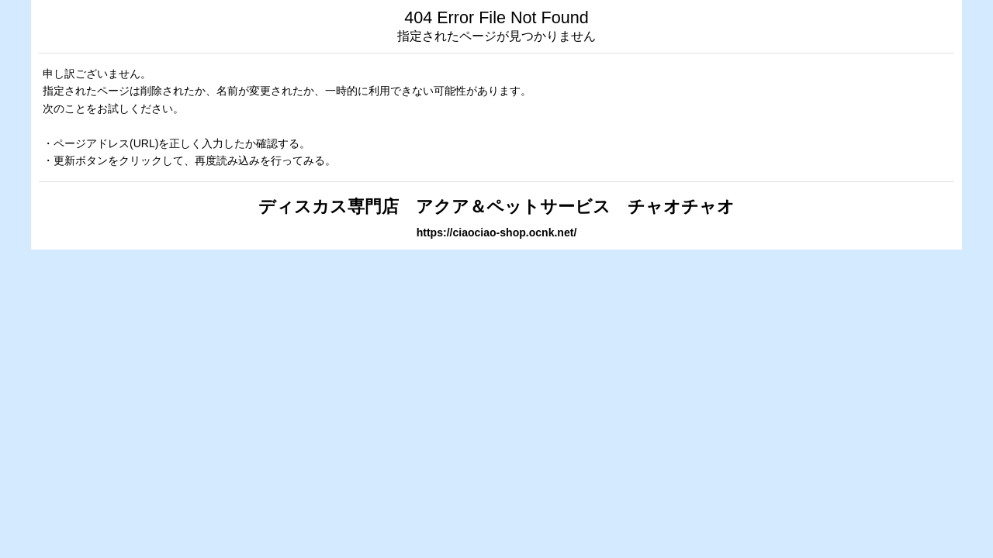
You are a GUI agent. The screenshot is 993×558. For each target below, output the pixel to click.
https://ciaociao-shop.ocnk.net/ (497, 232)
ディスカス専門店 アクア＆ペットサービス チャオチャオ (496, 206)
